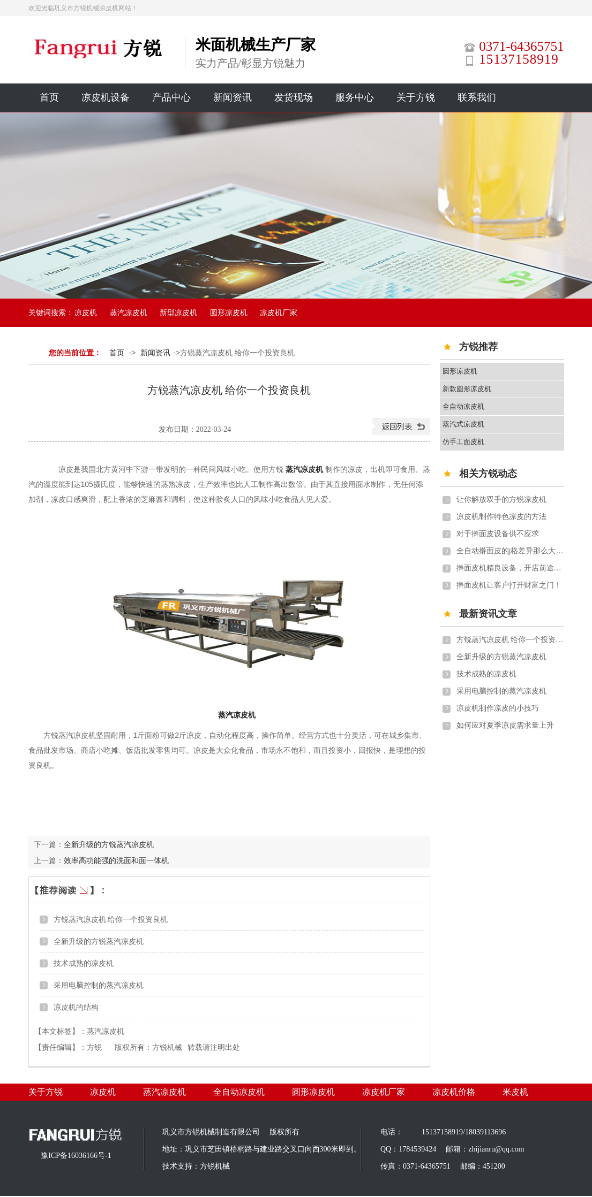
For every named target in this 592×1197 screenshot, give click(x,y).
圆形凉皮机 (229, 313)
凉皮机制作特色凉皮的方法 (501, 517)
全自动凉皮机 (463, 406)
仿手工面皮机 (463, 442)
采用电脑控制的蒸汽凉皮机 (99, 985)
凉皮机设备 (105, 97)
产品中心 (171, 97)
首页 (49, 97)
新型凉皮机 (178, 313)
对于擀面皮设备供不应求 (497, 534)
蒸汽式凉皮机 (463, 424)
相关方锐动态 (488, 473)
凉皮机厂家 (278, 313)
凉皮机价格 (453, 1091)
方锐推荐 (478, 346)
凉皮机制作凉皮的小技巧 (497, 708)
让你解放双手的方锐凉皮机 (501, 499)
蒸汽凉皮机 (128, 313)
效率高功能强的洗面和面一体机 (116, 860)
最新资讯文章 (488, 613)
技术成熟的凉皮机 (84, 963)
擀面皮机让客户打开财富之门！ (508, 585)
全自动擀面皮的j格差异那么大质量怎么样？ (510, 551)
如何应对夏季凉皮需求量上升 (505, 725)
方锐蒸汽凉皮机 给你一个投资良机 (111, 919)
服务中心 (354, 97)
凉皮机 (85, 313)
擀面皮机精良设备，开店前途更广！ (510, 568)
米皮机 (515, 1091)
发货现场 (293, 97)
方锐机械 (167, 1047)
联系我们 (477, 97)
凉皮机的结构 (76, 1007)
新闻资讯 (232, 97)
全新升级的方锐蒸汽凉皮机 (109, 844)
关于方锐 (415, 97)
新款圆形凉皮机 (467, 389)
